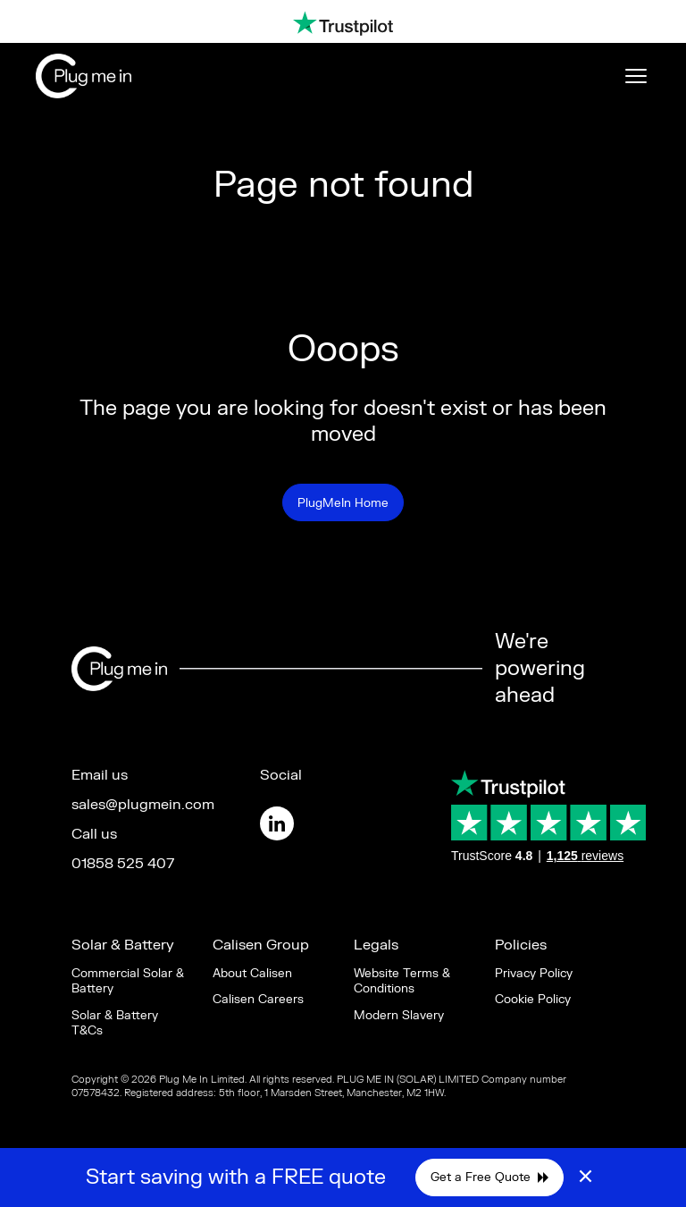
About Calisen (252, 973)
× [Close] (585, 1177)
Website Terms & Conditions (402, 981)
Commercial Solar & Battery (127, 981)
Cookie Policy (533, 999)
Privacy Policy (534, 973)
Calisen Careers (258, 999)
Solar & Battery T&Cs (114, 1023)
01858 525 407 (122, 864)
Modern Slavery (399, 1015)
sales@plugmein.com (142, 805)
